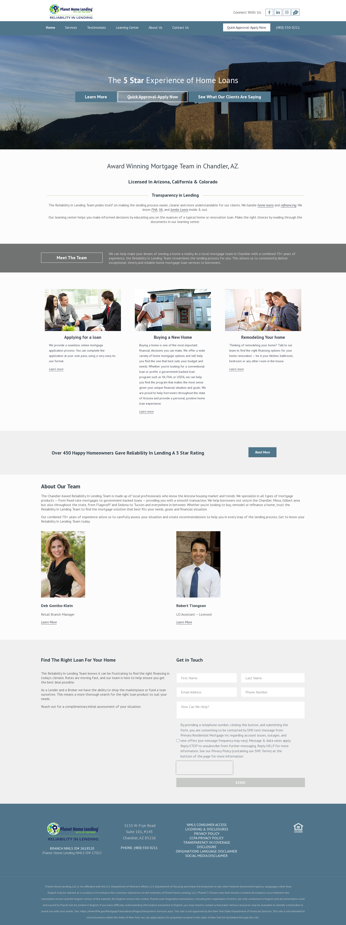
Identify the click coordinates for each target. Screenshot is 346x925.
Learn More (96, 97)
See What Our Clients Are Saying (229, 97)
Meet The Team (72, 258)
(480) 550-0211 (146, 847)
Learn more (56, 369)
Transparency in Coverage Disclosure (206, 844)
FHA (154, 209)
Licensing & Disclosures (206, 829)
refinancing (288, 205)
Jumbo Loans (179, 209)
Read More (262, 452)
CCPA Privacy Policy (207, 838)
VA (161, 209)
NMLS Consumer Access (207, 824)
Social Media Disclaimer (206, 855)
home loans (266, 205)
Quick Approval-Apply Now (152, 97)
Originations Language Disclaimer (206, 851)
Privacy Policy (206, 833)
